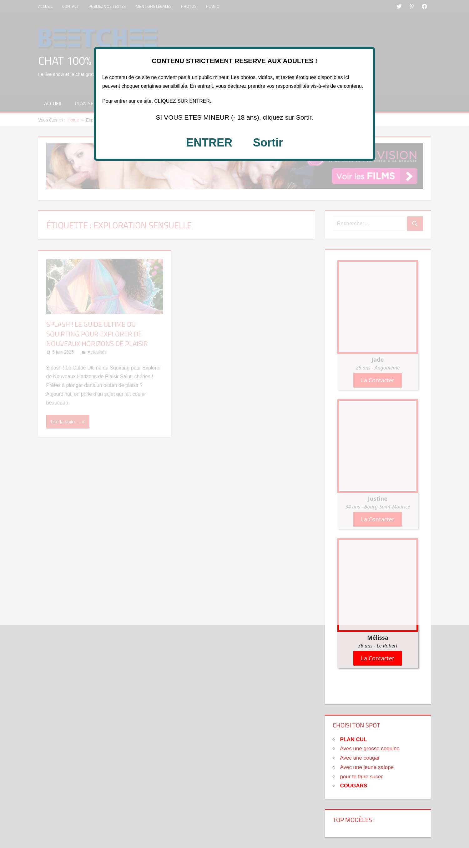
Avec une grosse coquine (370, 748)
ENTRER (209, 142)
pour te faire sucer (361, 777)
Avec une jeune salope (367, 767)
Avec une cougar (360, 758)
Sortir (268, 142)
